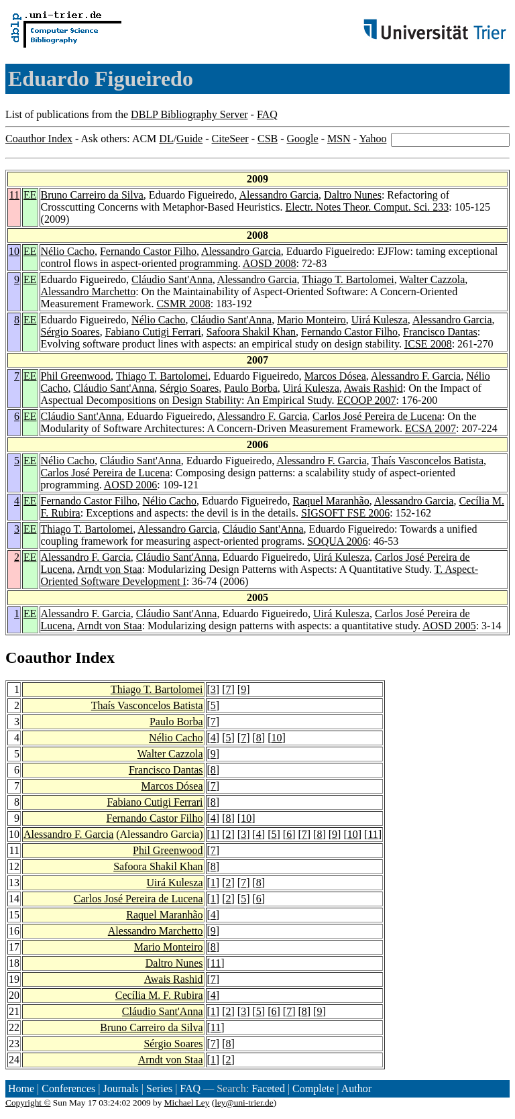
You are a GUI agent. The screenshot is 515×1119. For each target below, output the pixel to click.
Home (21, 1088)
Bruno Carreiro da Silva (92, 195)
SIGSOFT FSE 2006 (345, 513)
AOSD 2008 (269, 263)
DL (166, 138)
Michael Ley (187, 1103)
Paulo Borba (251, 388)
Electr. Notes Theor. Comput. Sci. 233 (367, 207)
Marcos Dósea (335, 376)
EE (30, 195)
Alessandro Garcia (279, 195)
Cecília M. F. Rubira (159, 995)
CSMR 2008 (183, 303)
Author (356, 1088)
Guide (189, 138)
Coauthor (38, 657)
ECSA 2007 (430, 428)
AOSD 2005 (449, 625)
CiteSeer (230, 138)
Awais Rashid (373, 388)
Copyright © (28, 1103)
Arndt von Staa (109, 569)
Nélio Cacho (68, 251)
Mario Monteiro (311, 319)
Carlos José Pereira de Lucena (377, 416)
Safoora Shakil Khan (251, 331)
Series (159, 1088)
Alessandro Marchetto (88, 291)
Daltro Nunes (353, 195)
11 (14, 195)
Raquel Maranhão (331, 501)
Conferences (68, 1088)
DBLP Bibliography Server (189, 114)
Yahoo (372, 138)
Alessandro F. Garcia (416, 376)
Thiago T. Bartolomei (348, 279)
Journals (120, 1088)
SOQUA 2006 (337, 541)
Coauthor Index (38, 138)
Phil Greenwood (76, 376)
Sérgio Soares (70, 331)
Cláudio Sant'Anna (172, 279)
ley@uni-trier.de (244, 1103)
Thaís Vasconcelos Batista (427, 460)
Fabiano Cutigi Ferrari (153, 331)
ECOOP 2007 (366, 400)
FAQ (267, 114)
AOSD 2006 (131, 484)
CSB (268, 138)
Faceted (268, 1088)
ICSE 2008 (428, 344)
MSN (339, 138)
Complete (313, 1088)
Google (303, 138)
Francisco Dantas (440, 331)
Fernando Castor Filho (148, 251)
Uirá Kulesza (379, 319)
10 (14, 251)
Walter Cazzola (432, 279)
